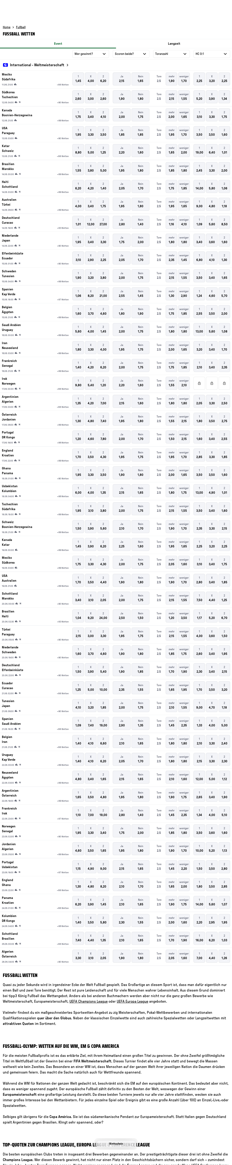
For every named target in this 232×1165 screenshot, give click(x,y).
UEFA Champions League (88, 1001)
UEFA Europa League (132, 1001)
